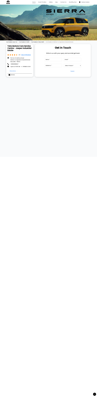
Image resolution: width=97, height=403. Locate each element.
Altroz (24, 353)
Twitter (77, 340)
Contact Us (60, 337)
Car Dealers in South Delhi (14, 394)
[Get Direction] (77, 218)
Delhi (48, 217)
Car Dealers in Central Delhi (14, 391)
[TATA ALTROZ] (75, 103)
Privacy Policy (60, 340)
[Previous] (7, 104)
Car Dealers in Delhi (29, 391)
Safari (24, 351)
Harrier (25, 349)
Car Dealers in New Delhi (59, 391)
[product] (72, 65)
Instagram (77, 342)
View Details (20, 115)
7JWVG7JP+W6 (68, 217)
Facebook (77, 337)
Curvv (24, 346)
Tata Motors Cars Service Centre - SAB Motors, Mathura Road (47, 298)
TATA (7, 337)
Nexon (24, 337)
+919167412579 (16, 312)
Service (42, 337)
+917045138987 (43, 312)
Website (14, 323)
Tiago (24, 340)
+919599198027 (14, 64)
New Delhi (50, 219)
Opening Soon (26, 66)
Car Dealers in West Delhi (30, 394)
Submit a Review (12, 157)
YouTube (77, 344)
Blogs (58, 344)
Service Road (24, 366)
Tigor (24, 342)
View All (11, 183)
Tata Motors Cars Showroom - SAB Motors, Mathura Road (73, 298)
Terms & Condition (62, 342)
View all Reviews (26, 55)
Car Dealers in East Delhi (43, 391)
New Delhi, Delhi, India (69, 218)
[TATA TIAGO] (21, 102)
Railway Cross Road (13, 366)
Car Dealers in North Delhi (75, 391)
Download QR (77, 180)
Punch (24, 344)
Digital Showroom (44, 342)
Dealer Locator (44, 340)
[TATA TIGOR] (48, 102)
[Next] (90, 104)
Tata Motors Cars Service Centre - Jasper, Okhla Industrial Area (20, 298)
